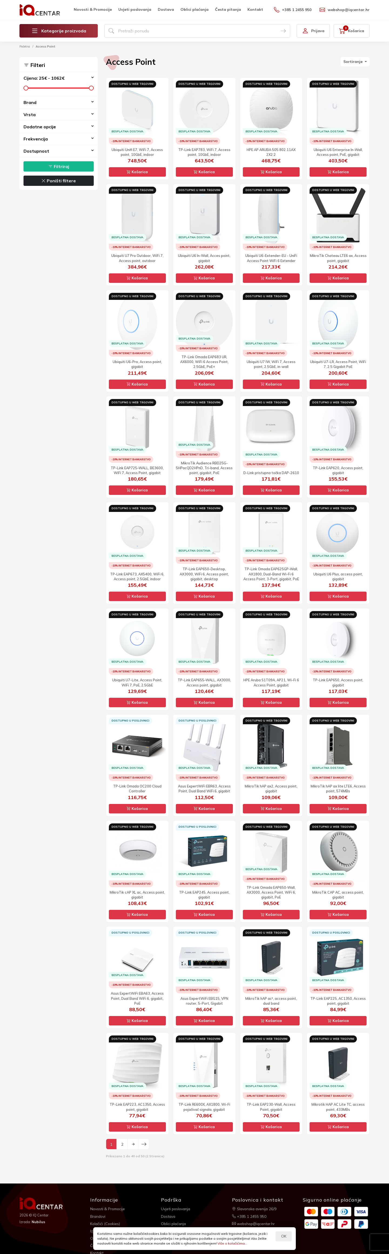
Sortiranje (353, 61)
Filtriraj (58, 166)
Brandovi (98, 1215)
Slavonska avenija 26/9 (255, 1208)
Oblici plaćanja (194, 9)
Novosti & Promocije (93, 9)
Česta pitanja (228, 9)
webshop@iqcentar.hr (345, 10)
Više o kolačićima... (232, 1243)
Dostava (166, 9)
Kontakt (255, 9)
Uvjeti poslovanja (134, 9)
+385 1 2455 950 (292, 10)
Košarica (137, 171)
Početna (24, 46)
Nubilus (39, 1221)
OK (283, 1236)
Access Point (45, 46)
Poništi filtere (58, 180)
